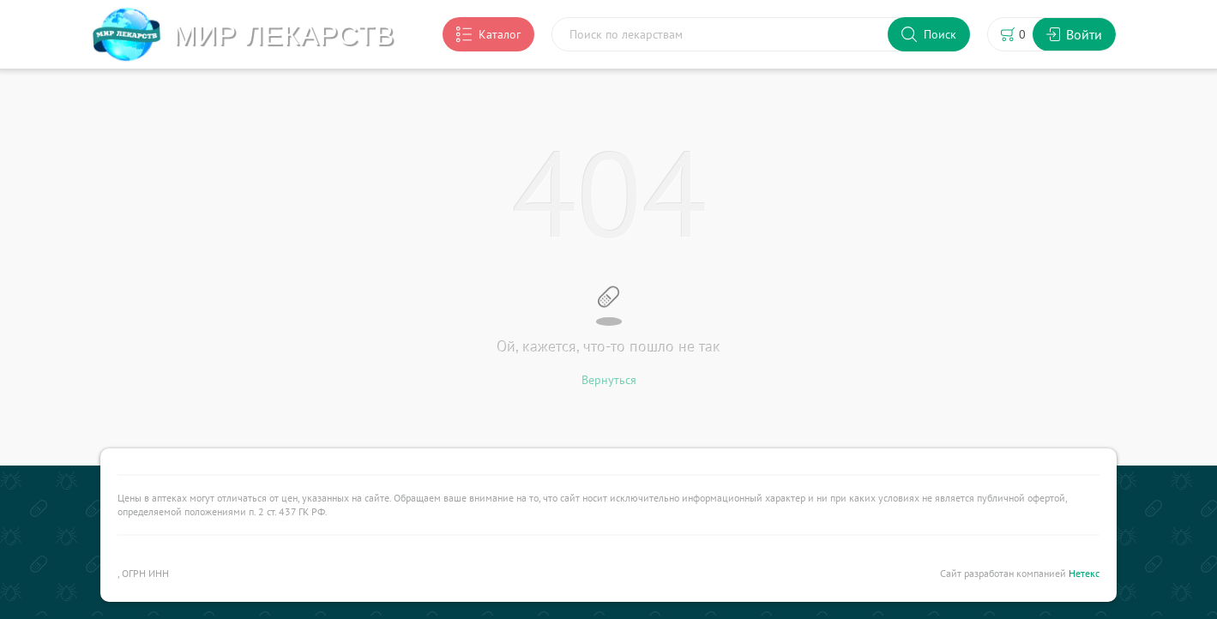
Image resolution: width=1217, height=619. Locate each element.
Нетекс (1084, 573)
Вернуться (608, 380)
